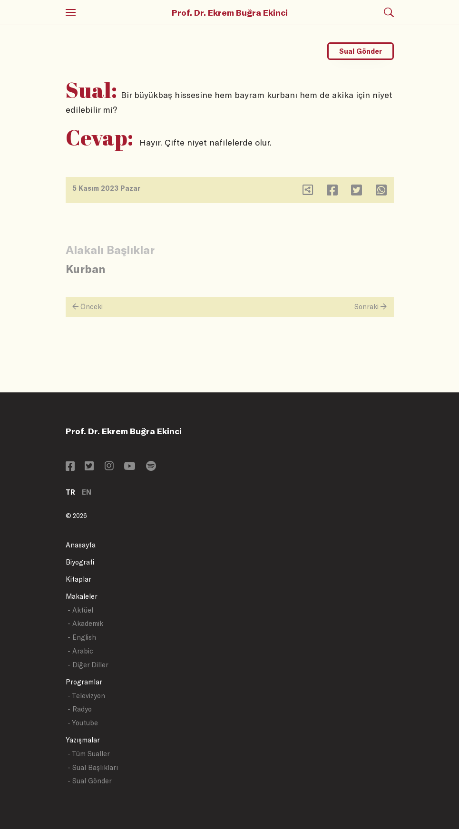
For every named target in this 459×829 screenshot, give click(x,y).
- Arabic (80, 651)
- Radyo (80, 709)
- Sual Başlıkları (93, 767)
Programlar (84, 682)
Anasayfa (81, 545)
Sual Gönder (360, 51)
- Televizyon (86, 696)
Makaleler (82, 596)
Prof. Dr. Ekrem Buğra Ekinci (230, 12)
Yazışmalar (83, 740)
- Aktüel (80, 610)
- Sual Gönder (90, 781)
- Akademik (85, 623)
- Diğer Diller (88, 665)
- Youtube (83, 723)
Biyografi (80, 562)
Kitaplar (78, 579)
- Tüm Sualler (89, 754)
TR (70, 492)
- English (82, 637)
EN (86, 492)
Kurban (85, 268)
